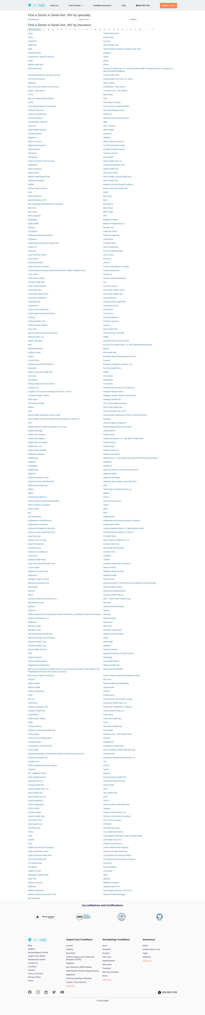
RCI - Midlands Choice (37, 773)
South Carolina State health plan (116, 804)
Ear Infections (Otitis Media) (79, 967)
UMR (30, 49)
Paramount (32, 703)
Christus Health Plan (36, 282)
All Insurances (34, 29)
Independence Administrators (40, 520)
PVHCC (106, 765)
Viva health (107, 871)
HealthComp (33, 458)
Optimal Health (34, 687)
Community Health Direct (38, 294)
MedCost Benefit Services (113, 606)
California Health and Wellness (40, 235)
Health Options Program (38, 442)
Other (30, 695)
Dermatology (33, 19)
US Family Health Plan (37, 859)
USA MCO (107, 863)
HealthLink (107, 466)
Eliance (106, 349)
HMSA (30, 493)
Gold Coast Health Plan (112, 407)
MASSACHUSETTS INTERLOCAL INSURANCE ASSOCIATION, (129, 583)
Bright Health (33, 223)
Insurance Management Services (41, 528)
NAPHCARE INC (35, 68)
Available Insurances (102, 5)
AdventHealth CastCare (37, 122)
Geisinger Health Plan (112, 399)
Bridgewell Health (110, 220)
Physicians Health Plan (112, 726)
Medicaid (106, 614)
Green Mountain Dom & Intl (114, 411)
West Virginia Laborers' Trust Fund (117, 890)
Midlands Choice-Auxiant (113, 634)
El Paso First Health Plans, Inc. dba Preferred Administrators (127, 345)
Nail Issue (107, 964)
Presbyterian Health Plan (113, 746)
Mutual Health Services (37, 649)
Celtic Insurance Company (38, 266)
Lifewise (106, 560)
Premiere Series (34, 742)
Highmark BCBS (109, 474)
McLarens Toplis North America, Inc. (42, 599)
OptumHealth (108, 687)
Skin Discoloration (110, 972)
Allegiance (32, 138)
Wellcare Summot (35, 883)
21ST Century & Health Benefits (116, 106)
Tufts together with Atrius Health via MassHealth (122, 836)
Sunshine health (34, 812)
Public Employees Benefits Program (42, 765)
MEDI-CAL (32, 610)
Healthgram (32, 466)
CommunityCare (109, 298)
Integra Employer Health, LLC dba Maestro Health (123, 528)
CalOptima (32, 239)
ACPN (30, 102)
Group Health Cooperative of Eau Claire (44, 415)
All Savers (107, 134)
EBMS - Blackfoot (35, 341)
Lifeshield (107, 556)
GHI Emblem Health (36, 403)
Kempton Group (34, 548)
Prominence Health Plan (38, 758)
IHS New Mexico (34, 517)
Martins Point (108, 579)
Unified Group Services (112, 844)
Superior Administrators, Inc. (114, 812)
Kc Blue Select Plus (111, 544)
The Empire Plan (35, 820)
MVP (30, 653)
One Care (107, 679)
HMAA (30, 489)
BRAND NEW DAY (35, 65)
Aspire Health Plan (110, 169)
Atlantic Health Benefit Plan (39, 177)
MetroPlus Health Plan (112, 630)
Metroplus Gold (34, 630)
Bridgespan (32, 220)
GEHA (105, 65)
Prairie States (33, 734)
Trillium (31, 832)
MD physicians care (36, 603)
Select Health (108, 785)
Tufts (30, 836)
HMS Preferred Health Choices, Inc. (117, 489)
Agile (105, 122)
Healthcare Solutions (36, 454)
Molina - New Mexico (36, 91)
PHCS (30, 95)
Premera (106, 738)
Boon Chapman (34, 216)
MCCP (30, 595)
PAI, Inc (31, 699)
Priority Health (109, 754)
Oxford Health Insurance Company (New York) (122, 49)
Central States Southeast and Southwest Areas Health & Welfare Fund (56, 270)
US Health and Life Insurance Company (119, 859)
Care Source (33, 259)
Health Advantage (35, 431)
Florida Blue (108, 380)
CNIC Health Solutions (37, 286)
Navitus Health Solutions (38, 661)
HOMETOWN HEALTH (37, 497)
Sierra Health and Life (37, 797)
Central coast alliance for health (116, 266)
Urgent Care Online (36, 956)
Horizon (106, 497)
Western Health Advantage (114, 894)
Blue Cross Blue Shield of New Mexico (43, 87)
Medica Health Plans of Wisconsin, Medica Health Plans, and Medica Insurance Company (64, 614)
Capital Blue (108, 239)
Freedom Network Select (113, 392)
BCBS (105, 192)
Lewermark (32, 556)
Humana (106, 41)
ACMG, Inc (107, 114)
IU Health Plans (109, 536)
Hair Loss (106, 957)
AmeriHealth (108, 157)
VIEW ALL (70, 986)
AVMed (31, 184)
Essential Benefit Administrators (41, 364)
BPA (105, 216)
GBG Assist (32, 399)
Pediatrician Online (36, 959)
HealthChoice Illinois (111, 454)
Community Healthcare (37, 298)
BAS (30, 192)
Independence (109, 517)
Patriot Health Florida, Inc (113, 711)
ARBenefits (32, 165)
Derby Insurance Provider (113, 333)
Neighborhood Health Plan (38, 665)
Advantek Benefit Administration (116, 118)
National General (35, 657)
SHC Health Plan (110, 793)
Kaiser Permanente (36, 544)
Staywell (106, 808)
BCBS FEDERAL (35, 196)
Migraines (70, 975)
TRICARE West (34, 53)
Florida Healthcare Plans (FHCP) (41, 384)
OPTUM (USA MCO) (36, 79)
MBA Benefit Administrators (114, 591)
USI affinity (32, 867)
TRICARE (107, 824)
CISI (105, 282)
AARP (30, 61)
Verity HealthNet (109, 867)
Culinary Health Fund (36, 321)
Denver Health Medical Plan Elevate (42, 333)
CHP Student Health (36, 278)
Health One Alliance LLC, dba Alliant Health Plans (123, 438)
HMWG (106, 493)
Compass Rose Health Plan (114, 302)
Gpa (29, 411)
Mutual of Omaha (110, 649)
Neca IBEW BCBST (111, 661)
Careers (31, 970)
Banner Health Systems (37, 188)
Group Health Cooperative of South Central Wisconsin (125, 415)
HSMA (105, 505)
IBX (29, 513)
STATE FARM (33, 808)
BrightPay (32, 83)
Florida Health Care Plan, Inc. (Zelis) (118, 79)
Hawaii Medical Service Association (117, 427)
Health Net (32, 41)
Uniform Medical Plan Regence (115, 847)
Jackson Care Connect (37, 540)
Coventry (31, 317)
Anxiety (69, 946)
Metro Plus (107, 626)
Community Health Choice (113, 290)
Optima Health (34, 683)
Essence (106, 360)
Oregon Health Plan (36, 691)
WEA (105, 875)
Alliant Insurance (35, 141)
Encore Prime (33, 360)
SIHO (105, 797)
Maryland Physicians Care (38, 583)
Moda (105, 638)
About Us (54, 5)
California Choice (110, 231)
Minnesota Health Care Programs (41, 638)
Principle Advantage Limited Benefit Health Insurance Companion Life (56, 754)
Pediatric (132, 19)
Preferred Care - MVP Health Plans (117, 734)
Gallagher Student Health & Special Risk (119, 395)
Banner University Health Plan (115, 188)
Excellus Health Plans (112, 368)
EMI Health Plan (109, 352)
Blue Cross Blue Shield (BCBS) (40, 98)
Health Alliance (109, 431)
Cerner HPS (33, 274)
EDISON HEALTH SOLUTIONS (116, 341)
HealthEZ (32, 462)
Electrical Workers (35, 349)
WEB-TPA (32, 879)
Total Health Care (35, 824)
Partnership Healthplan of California (117, 707)
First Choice (108, 376)
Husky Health (33, 509)
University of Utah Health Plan (115, 851)
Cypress (106, 325)
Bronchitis (70, 953)
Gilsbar (31, 407)
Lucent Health (33, 567)
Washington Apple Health (38, 875)
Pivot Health (108, 730)
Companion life (34, 302)
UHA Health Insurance (112, 840)
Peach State (108, 715)
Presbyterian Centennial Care (40, 746)
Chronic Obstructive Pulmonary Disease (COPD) (80, 958)
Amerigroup (32, 157)
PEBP (30, 722)
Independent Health (111, 524)
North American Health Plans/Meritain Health (121, 675)
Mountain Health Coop (37, 646)
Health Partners (109, 442)
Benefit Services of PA (37, 200)
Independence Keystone (38, 524)
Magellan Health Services (113, 571)
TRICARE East (34, 828)
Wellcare (106, 879)
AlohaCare (32, 153)
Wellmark (32, 887)
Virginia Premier (34, 871)
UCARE (31, 840)
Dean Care (32, 329)
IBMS (105, 509)
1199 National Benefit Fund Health (42, 106)
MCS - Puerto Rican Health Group (117, 599)
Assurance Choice (110, 173)
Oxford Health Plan (111, 45)
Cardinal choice (109, 243)
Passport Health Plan (36, 711)
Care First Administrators (113, 251)
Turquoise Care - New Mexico (115, 91)
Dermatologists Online (38, 952)
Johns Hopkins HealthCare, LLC (116, 540)
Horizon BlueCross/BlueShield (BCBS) (43, 501)
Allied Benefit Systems (37, 145)
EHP (30, 345)
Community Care (35, 290)
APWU (106, 61)
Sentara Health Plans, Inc (38, 789)
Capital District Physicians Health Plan (43, 243)
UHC (30, 844)
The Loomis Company (112, 820)
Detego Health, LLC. (36, 337)
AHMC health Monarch (37, 130)
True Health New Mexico (113, 832)
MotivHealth (108, 642)
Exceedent (32, 368)
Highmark (32, 474)
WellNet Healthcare (36, 890)
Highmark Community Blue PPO (41, 481)
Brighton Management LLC (114, 223)
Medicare (107, 53)
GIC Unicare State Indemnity (114, 403)
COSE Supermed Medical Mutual (41, 313)
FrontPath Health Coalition (38, 395)
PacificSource (108, 695)
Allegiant (106, 138)
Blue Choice (108, 208)
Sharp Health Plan (35, 793)
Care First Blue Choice (37, 255)
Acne (104, 946)
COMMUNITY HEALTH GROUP (41, 57)
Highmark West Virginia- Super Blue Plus (119, 481)
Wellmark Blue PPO (111, 887)
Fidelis (105, 372)
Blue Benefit (108, 204)
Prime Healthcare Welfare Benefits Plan (119, 750)
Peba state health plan (112, 718)
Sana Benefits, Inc (35, 781)
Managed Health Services (38, 579)
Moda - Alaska (109, 83)
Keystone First (109, 552)
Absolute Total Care (36, 110)
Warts (105, 976)
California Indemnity (111, 235)
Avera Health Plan (110, 181)
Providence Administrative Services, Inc (119, 758)
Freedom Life (33, 388)
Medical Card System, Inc (38, 618)
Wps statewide (34, 898)
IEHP (105, 513)
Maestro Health (109, 567)
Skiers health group (36, 804)
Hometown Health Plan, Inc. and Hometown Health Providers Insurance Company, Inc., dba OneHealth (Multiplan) (138, 69)
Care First (32, 251)
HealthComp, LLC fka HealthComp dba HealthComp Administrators (130, 458)
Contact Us (33, 963)
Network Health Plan (111, 665)
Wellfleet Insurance (111, 883)
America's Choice (110, 153)
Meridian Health (34, 626)
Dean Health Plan (110, 329)
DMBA (105, 337)
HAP (30, 423)
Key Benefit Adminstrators (113, 548)
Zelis (105, 98)
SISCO (106, 801)
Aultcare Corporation (36, 181)
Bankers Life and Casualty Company (118, 184)
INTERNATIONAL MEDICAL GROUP (118, 532)
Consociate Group (110, 306)
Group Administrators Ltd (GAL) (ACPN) (44, 75)
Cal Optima (32, 231)
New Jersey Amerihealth (113, 669)
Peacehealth (33, 715)
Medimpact (32, 622)
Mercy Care (108, 622)
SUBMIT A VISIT (168, 5)
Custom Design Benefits (38, 325)
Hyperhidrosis (108, 961)
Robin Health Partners (37, 777)
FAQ (124, 5)
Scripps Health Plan (36, 785)
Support (31, 949)
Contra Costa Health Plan (38, 309)
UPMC (106, 57)
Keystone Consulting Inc (38, 552)
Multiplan (106, 646)
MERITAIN (32, 45)
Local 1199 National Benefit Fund (41, 563)
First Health (32, 380)
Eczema (106, 953)
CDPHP (106, 263)
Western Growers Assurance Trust (42, 894)
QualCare (32, 769)
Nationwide (107, 657)
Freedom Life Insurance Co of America (119, 388)
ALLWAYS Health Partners (114, 149)
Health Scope (108, 446)
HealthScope (33, 470)
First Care (32, 376)
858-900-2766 (143, 5)
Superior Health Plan (36, 816)
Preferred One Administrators (40, 738)
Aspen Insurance (35, 169)
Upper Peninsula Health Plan (40, 855)
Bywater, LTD (108, 227)
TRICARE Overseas (111, 828)
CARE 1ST (32, 247)
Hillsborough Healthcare (37, 485)
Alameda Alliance (35, 134)
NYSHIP (31, 679)
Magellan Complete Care (38, 571)
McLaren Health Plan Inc (113, 595)
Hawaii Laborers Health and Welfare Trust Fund (47, 427)
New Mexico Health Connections (41, 675)
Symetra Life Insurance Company (116, 816)
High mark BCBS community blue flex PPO (120, 470)
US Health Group (35, 863)
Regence (106, 773)
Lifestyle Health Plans (37, 560)
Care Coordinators (110, 247)
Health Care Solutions (37, 435)
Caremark (107, 259)
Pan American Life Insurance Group (117, 699)
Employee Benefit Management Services (119, 356)
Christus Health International (114, 278)
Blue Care (32, 208)
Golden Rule (108, 37)
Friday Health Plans (111, 75)
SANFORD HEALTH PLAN (114, 781)
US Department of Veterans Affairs (117, 855)
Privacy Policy (34, 977)
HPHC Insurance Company (39, 505)
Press (30, 981)
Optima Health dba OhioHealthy (116, 683)
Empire (31, 356)
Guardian (107, 419)
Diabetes (70, 963)
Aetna (30, 33)
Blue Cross (32, 212)
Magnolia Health (109, 575)
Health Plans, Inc (35, 446)
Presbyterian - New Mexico (114, 87)
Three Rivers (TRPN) (111, 102)
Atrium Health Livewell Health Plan (117, 177)
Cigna (30, 37)
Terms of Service (35, 974)
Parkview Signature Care (38, 707)
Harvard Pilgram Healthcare (114, 423)
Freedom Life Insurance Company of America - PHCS (50, 392)
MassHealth (33, 587)
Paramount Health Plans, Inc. (115, 703)
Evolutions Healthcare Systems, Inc (117, 364)
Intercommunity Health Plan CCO (41, 532)
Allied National (34, 149)
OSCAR (106, 691)
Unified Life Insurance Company (41, 847)
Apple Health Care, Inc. (112, 161)
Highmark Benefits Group (38, 477)
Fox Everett (108, 384)
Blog (30, 945)
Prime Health (33, 750)
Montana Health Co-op (37, 642)
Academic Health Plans (37, 114)
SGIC (105, 789)
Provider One (33, 761)
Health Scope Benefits (37, 450)
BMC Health (108, 212)
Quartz (106, 769)
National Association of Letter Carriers (118, 653)
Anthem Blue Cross (111, 33)
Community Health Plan (112, 294)
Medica (106, 610)
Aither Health (108, 130)
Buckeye (31, 227)
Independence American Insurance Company (121, 520)
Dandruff (106, 949)
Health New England (36, 438)
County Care (108, 313)
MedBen (31, 606)
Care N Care (108, 255)
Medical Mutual (109, 618)
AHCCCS (32, 126)
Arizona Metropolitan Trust (113, 165)
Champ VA (107, 274)
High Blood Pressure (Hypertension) (82, 971)
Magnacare (32, 575)
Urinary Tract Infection (76, 982)
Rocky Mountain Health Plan (114, 777)
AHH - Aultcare (109, 126)
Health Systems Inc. (111, 450)
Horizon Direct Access (112, 501)
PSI (104, 761)
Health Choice (109, 435)
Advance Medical (35, 118)
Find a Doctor (76, 5)
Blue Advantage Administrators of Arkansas (45, 204)
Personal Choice (34, 726)
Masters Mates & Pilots (112, 587)
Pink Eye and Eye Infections (79, 978)
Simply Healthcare (35, 801)
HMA (105, 485)
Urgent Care (84, 19)
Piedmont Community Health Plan (41, 730)
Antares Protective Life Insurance (41, 161)
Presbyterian (108, 742)
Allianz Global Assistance (113, 141)
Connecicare (33, 306)
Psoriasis (106, 968)
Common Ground (110, 286)
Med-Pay (106, 603)
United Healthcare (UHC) (38, 851)
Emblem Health (34, 352)
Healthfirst (107, 462)
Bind (105, 200)
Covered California (110, 317)
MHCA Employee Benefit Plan (40, 634)
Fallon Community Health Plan (40, 372)
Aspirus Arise (33, 173)
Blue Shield (107, 95)
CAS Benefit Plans (35, 263)
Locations (32, 967)
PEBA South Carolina (36, 718)
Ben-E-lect (107, 196)
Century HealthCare (111, 270)
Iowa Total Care (34, 536)
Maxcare (31, 591)
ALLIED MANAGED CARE (114, 145)
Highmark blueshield (111, 477)
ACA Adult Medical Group (113, 110)
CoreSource (108, 309)
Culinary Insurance (110, 321)
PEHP (105, 722)
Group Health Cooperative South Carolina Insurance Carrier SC (54, 419)
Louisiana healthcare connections (116, 563)
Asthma (69, 949)
